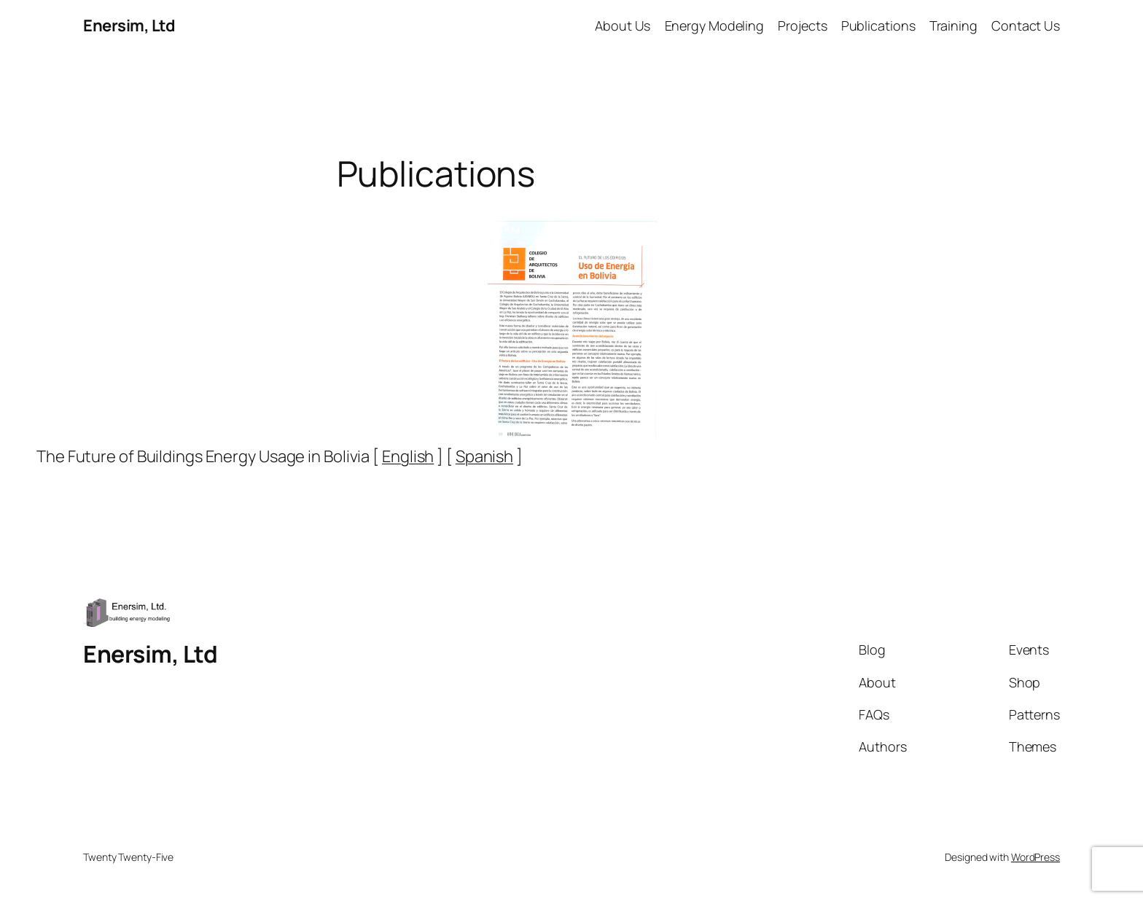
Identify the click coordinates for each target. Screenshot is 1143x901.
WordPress (1035, 857)
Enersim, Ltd (129, 25)
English (408, 456)
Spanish (484, 456)
